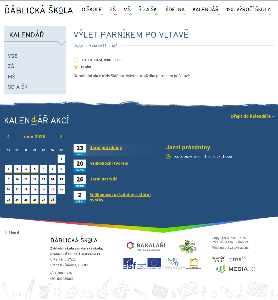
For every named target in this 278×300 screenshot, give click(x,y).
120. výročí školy (248, 9)
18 (26, 190)
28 (52, 200)
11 (26, 180)
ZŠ (11, 66)
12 (34, 180)
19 (34, 190)
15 (61, 180)
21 (52, 190)
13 (43, 180)
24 (17, 200)
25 (26, 200)
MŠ (11, 76)
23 (8, 200)
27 (43, 200)
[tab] (116, 150)
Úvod (79, 45)
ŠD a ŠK (17, 86)
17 (17, 190)
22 (61, 190)
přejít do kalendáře (251, 116)
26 (34, 200)
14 (52, 180)
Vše (13, 55)
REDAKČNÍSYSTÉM (218, 259)
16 (8, 190)
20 (43, 190)
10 (17, 180)
